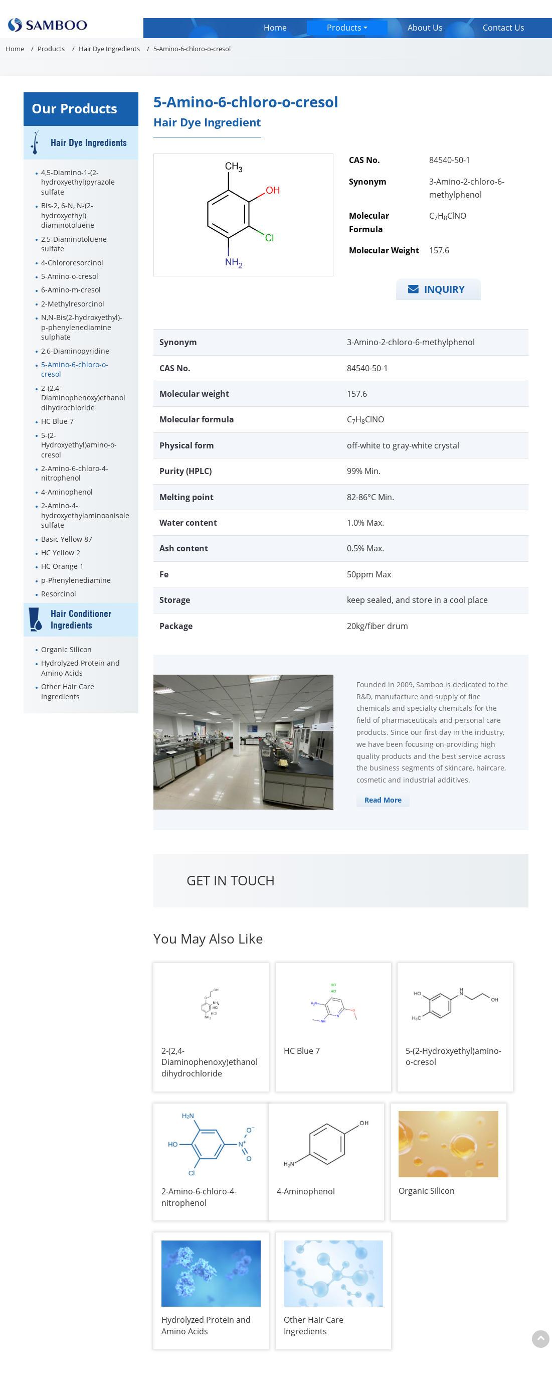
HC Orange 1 (62, 566)
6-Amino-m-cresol (71, 289)
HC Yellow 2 (60, 552)
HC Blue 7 (57, 421)
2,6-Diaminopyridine (75, 351)
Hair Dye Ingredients (109, 48)
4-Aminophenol (67, 492)
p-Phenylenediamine (76, 580)
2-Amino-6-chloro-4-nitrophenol (74, 473)
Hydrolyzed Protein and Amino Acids (80, 667)
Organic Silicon (66, 649)
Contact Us (503, 27)
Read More (383, 800)
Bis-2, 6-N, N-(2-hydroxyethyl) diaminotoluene (67, 215)
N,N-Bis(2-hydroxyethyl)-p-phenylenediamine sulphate (81, 327)
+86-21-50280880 (65, 1299)
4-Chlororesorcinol (72, 262)
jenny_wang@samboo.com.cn (360, 1276)
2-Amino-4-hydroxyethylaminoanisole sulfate (85, 515)
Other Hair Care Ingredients (67, 691)
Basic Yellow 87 (66, 539)
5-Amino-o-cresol (69, 276)
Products (51, 48)
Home (275, 27)
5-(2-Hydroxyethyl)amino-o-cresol (79, 444)
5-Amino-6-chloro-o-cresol (74, 369)
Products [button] (344, 27)
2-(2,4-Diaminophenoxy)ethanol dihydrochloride (83, 397)
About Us (425, 27)
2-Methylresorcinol (72, 303)
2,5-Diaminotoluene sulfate (74, 243)
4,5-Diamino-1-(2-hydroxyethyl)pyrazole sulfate (78, 182)
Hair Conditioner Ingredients (81, 619)
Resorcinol (58, 593)
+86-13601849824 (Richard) (353, 1299)
